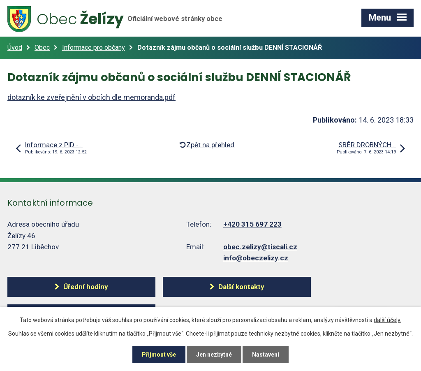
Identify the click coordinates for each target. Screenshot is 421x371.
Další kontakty (241, 287)
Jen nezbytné (214, 354)
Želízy (114, 19)
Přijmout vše (159, 354)
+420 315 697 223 (252, 224)
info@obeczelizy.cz (255, 258)
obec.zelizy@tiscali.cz (260, 247)
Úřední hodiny (85, 287)
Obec (42, 47)
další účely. (387, 320)
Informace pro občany (93, 47)
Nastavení (265, 354)
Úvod (14, 47)
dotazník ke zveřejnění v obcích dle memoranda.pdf (91, 97)
